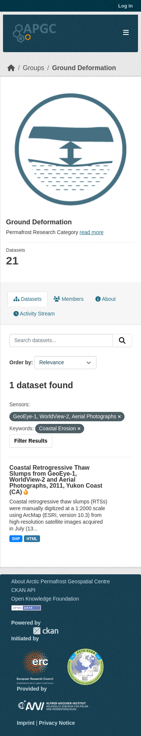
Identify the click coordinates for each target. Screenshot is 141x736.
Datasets (27, 299)
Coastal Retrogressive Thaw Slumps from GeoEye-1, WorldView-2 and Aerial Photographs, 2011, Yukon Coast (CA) (55, 479)
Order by (20, 362)
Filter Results (30, 441)
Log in (125, 6)
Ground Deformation (84, 68)
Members (68, 299)
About (105, 299)
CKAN (45, 631)
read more (92, 232)
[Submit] (122, 340)
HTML (32, 538)
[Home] (11, 68)
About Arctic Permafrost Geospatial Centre (60, 581)
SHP (16, 538)
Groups (33, 68)
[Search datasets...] (61, 340)
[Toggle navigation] (126, 32)
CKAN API (23, 590)
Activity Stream (34, 314)
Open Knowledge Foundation (45, 599)
